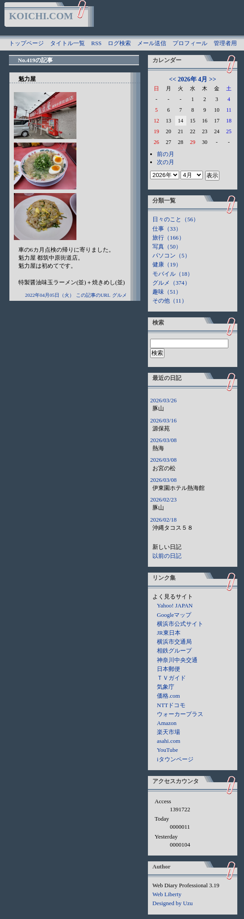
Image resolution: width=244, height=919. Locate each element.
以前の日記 (166, 555)
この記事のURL (93, 295)
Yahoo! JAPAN (175, 605)
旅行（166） (168, 237)
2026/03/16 (163, 420)
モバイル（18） (172, 273)
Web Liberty (166, 894)
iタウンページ (175, 759)
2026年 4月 (193, 79)
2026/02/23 (163, 499)
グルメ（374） (171, 282)
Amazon (167, 723)
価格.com (168, 695)
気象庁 (165, 686)
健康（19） (166, 264)
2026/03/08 (163, 440)
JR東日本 (169, 632)
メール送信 (151, 43)
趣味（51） (166, 291)
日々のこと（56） (175, 219)
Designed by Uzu (172, 903)
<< (172, 79)
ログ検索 (119, 43)
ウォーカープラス (180, 714)
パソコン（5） (171, 255)
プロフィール (189, 43)
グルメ (119, 295)
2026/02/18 (163, 519)
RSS (96, 43)
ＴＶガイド (171, 677)
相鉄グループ (174, 650)
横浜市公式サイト (180, 623)
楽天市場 (168, 732)
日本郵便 (168, 669)
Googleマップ (174, 614)
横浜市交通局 (174, 641)
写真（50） (166, 246)
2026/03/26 (163, 400)
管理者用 (225, 43)
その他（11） (169, 300)
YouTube (167, 749)
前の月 (165, 154)
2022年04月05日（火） (49, 295)
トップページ (26, 43)
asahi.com (168, 741)
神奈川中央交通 (177, 660)
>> (212, 79)
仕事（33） (166, 228)
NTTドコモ (171, 705)
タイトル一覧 (67, 43)
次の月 (165, 162)
